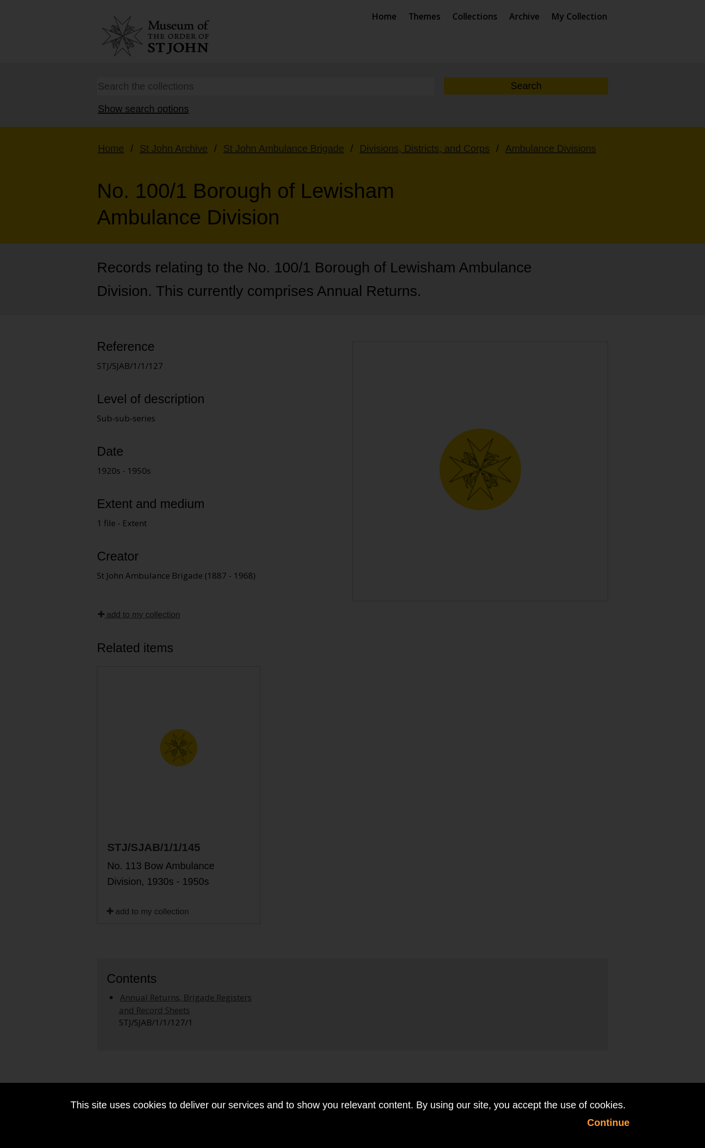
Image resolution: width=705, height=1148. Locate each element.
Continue (608, 1122)
